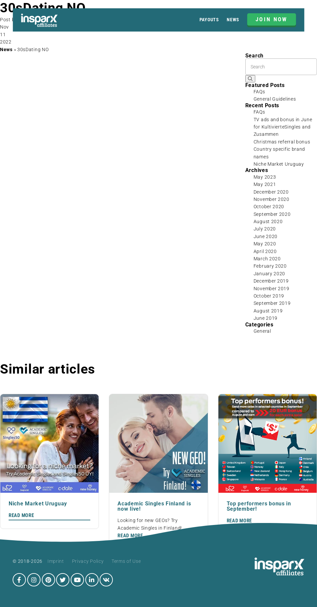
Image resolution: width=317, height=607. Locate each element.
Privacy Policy (88, 561)
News (233, 19)
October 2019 (269, 296)
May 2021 (265, 184)
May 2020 (265, 243)
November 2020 (271, 199)
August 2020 (268, 221)
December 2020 (271, 192)
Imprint (55, 561)
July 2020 (265, 228)
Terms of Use (126, 561)
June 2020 (265, 236)
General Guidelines (275, 99)
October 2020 (269, 206)
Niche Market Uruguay (279, 164)
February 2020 (270, 266)
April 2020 (265, 251)
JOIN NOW (272, 19)
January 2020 (269, 273)
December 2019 (271, 281)
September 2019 (272, 303)
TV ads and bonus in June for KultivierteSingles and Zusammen (283, 127)
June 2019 (265, 318)
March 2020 (267, 258)
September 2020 (272, 214)
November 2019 (271, 288)
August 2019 (268, 310)
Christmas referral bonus (282, 141)
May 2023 (265, 177)
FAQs (259, 91)
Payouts (209, 19)
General (262, 331)
